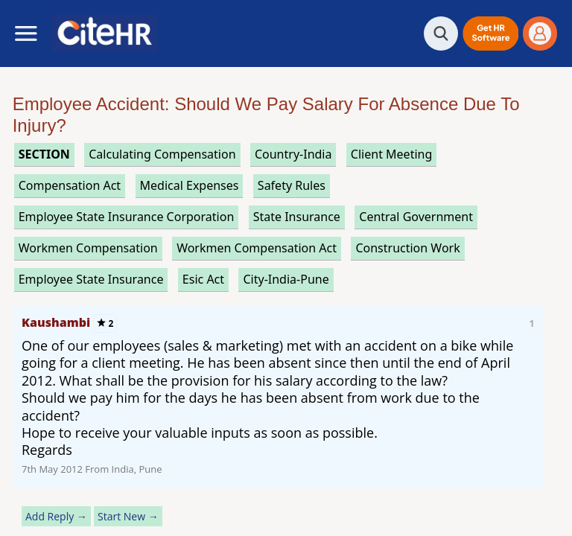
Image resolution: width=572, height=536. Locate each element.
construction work (407, 248)
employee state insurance (91, 279)
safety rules (291, 185)
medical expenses (189, 185)
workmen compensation (88, 248)
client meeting (391, 154)
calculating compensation (162, 154)
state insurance (296, 216)
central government (416, 216)
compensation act (70, 185)
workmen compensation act (257, 248)
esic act (203, 279)
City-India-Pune (285, 279)
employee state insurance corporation (127, 216)
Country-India (293, 154)
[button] (490, 33)
